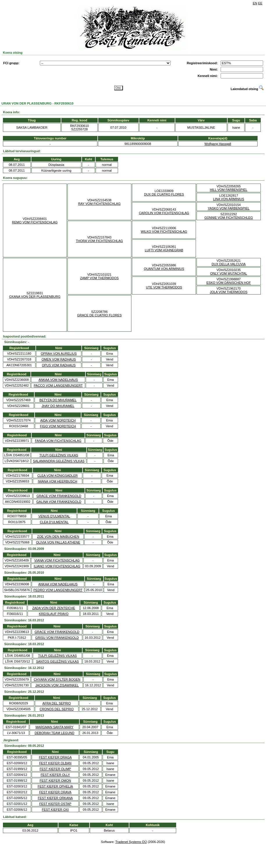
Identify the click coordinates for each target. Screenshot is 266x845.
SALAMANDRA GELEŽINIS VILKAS (58, 461)
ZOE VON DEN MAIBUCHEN (58, 536)
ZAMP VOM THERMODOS (99, 278)
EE (260, 3)
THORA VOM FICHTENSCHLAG (99, 241)
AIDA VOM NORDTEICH (58, 420)
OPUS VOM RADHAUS (59, 365)
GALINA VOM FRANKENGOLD (58, 501)
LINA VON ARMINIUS (228, 199)
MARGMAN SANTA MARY (54, 727)
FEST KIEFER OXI (55, 809)
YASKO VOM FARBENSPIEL (228, 208)
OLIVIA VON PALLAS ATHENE (58, 542)
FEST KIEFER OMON (55, 780)
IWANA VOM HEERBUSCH (57, 481)
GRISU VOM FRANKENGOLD (57, 637)
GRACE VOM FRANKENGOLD (58, 496)
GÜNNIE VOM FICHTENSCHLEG (228, 217)
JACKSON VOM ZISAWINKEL (56, 685)
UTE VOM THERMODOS (164, 287)
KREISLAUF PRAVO (54, 614)
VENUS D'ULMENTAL (54, 516)
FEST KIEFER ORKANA (55, 798)
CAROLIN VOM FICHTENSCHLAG (164, 213)
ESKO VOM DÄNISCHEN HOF (228, 282)
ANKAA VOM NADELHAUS (58, 379)
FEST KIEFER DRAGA (55, 757)
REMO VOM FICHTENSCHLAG (35, 222)
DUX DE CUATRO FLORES (164, 194)
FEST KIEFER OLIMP (55, 769)
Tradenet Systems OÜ (131, 842)
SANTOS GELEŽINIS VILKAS (57, 661)
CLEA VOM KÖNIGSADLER (57, 475)
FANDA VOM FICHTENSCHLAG (58, 440)
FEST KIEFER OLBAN (55, 763)
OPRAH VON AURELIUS (58, 353)
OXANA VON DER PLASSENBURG (34, 296)
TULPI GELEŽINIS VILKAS (58, 455)
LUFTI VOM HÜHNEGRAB (164, 250)
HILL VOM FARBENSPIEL (228, 189)
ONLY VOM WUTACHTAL (228, 273)
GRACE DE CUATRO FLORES (99, 315)
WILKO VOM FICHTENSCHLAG (164, 231)
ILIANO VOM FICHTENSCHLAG (57, 566)
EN (255, 3)
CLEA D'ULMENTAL (54, 522)
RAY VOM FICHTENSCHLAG (99, 203)
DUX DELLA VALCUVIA (229, 264)
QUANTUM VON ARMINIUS (164, 268)
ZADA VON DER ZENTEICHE (53, 608)
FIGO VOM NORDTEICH (58, 426)
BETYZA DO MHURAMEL (58, 400)
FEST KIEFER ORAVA (55, 792)
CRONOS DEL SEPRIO (57, 709)
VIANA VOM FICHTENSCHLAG (57, 560)
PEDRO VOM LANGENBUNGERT (58, 590)
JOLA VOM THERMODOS (228, 292)
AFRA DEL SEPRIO (56, 703)
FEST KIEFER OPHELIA (55, 786)
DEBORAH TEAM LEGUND (54, 733)
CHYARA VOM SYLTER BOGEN (57, 679)
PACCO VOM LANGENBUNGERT (58, 385)
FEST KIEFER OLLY (55, 774)
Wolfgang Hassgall (217, 144)
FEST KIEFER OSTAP (55, 803)
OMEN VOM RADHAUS (59, 359)
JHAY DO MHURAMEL (58, 406)
